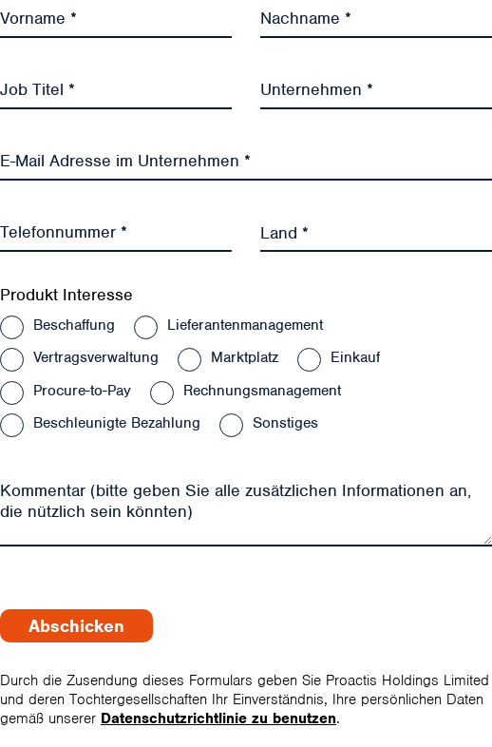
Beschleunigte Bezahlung (116, 422)
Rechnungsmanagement (262, 390)
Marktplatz (244, 357)
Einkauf (355, 357)
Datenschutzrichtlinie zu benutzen (218, 718)
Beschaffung (74, 325)
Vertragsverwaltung (96, 357)
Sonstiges (285, 422)
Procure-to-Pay (82, 390)
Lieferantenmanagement (245, 325)
